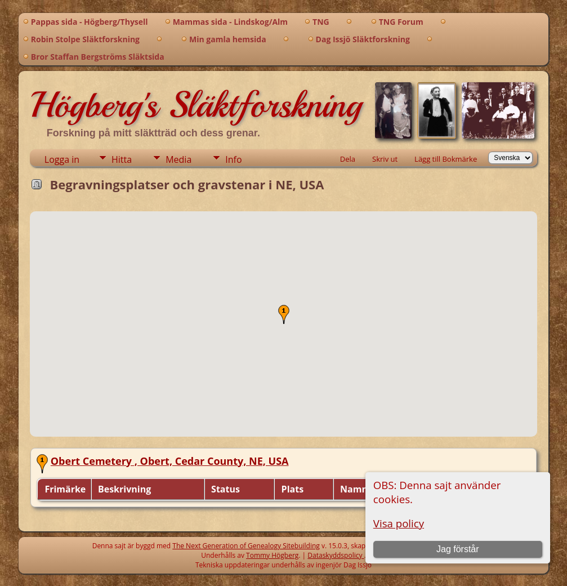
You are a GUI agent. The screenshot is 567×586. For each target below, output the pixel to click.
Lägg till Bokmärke (445, 159)
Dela (347, 159)
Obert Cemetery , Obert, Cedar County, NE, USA (170, 461)
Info (233, 159)
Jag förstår (457, 549)
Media (178, 159)
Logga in (61, 159)
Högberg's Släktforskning (195, 104)
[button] (283, 314)
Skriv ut (385, 159)
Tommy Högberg (272, 555)
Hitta (121, 159)
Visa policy (398, 523)
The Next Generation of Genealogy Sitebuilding (246, 546)
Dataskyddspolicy (335, 555)
